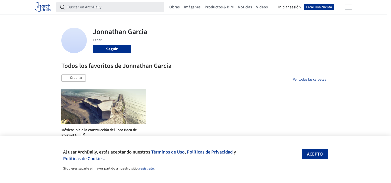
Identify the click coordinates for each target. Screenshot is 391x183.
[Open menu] (348, 7)
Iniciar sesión (289, 7)
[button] (73, 78)
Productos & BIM (219, 7)
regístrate (146, 168)
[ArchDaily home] (43, 7)
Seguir (112, 49)
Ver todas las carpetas (309, 79)
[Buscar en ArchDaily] (114, 7)
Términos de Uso (168, 152)
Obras (174, 7)
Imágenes (192, 7)
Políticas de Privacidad (210, 152)
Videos (262, 7)
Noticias (245, 7)
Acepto (315, 154)
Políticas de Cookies (83, 158)
